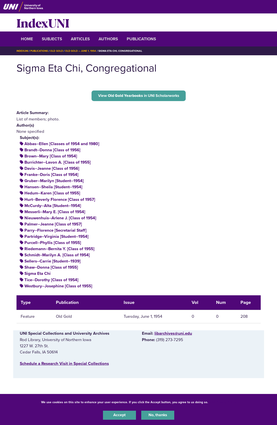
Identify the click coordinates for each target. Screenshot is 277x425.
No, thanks (158, 414)
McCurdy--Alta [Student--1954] (52, 206)
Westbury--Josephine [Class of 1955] (58, 287)
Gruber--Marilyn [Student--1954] (54, 181)
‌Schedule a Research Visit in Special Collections (64, 364)
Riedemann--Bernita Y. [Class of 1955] (59, 249)
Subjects (52, 39)
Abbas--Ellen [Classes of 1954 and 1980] (61, 144)
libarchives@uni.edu (173, 334)
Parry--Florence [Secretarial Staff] (55, 231)
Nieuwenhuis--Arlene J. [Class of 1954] (60, 218)
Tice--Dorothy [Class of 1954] (51, 280)
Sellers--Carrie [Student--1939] (52, 262)
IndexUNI (43, 22)
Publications (141, 39)
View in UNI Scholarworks (138, 96)
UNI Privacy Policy (223, 401)
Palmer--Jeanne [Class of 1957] (53, 225)
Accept (119, 414)
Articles (80, 39)
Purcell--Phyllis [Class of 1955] (52, 243)
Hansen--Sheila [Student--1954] (53, 187)
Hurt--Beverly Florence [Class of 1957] (59, 200)
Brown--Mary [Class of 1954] (50, 157)
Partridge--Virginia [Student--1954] (56, 237)
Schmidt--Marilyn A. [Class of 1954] (57, 255)
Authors (108, 39)
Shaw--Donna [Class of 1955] (51, 268)
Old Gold (58, 50)
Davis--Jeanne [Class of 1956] (51, 169)
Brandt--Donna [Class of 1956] (52, 150)
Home (27, 39)
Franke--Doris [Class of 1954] (51, 175)
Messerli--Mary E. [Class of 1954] (54, 212)
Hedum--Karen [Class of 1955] (52, 194)
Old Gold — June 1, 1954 (83, 50)
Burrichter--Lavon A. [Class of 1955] (57, 163)
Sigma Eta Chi (37, 274)
